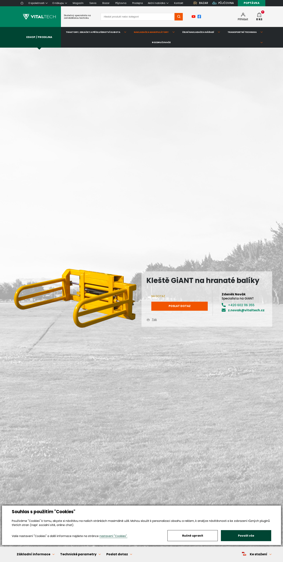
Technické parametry (78, 554)
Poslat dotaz (180, 306)
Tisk (154, 320)
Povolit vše (246, 536)
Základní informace (33, 554)
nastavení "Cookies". (113, 536)
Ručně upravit (192, 536)
